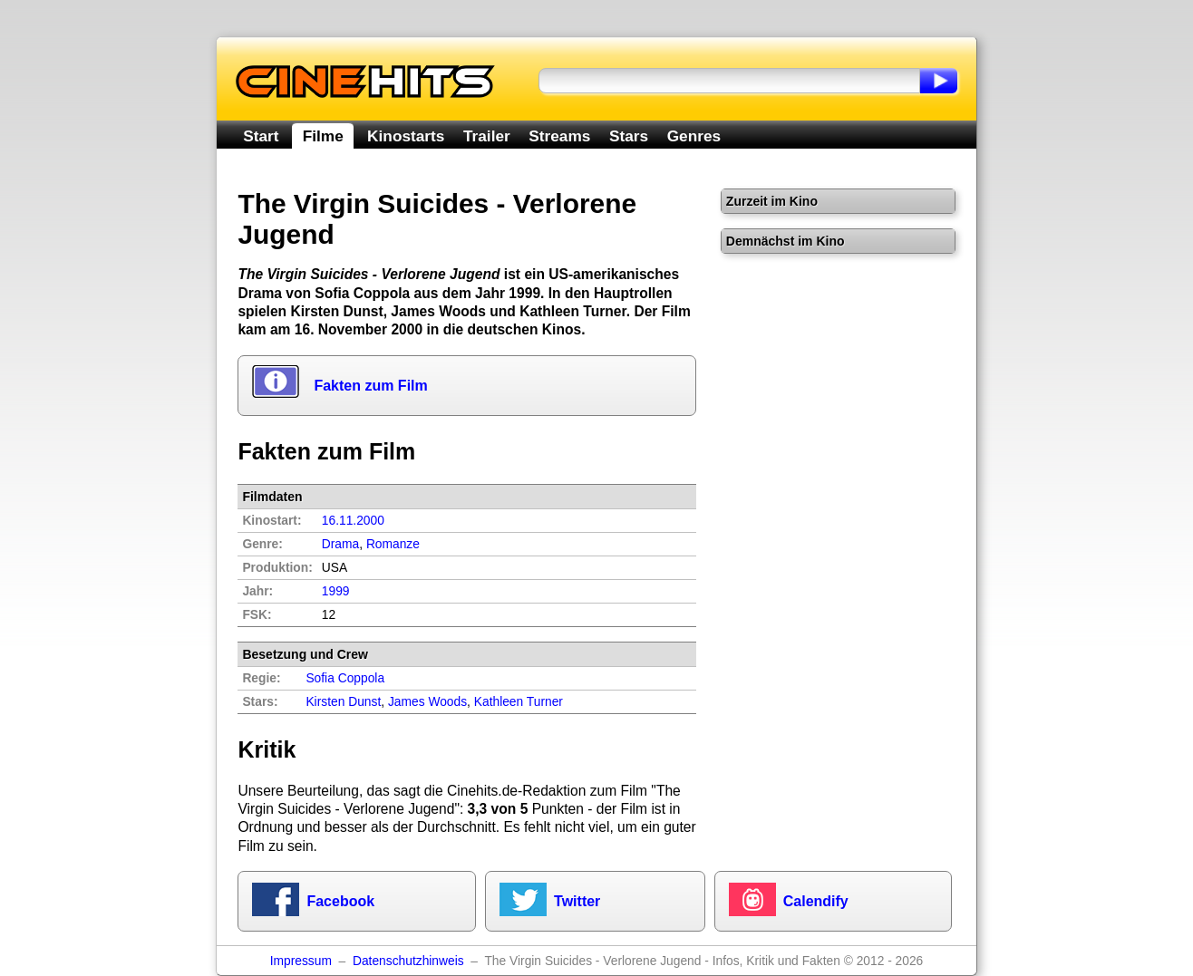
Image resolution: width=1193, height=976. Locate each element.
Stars (628, 136)
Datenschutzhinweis (408, 961)
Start (260, 136)
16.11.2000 (353, 520)
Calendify (816, 901)
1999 (336, 591)
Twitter (577, 901)
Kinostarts (405, 136)
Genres (694, 136)
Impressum (301, 961)
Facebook (340, 901)
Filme (323, 136)
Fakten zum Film (370, 385)
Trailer (486, 136)
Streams (559, 136)
